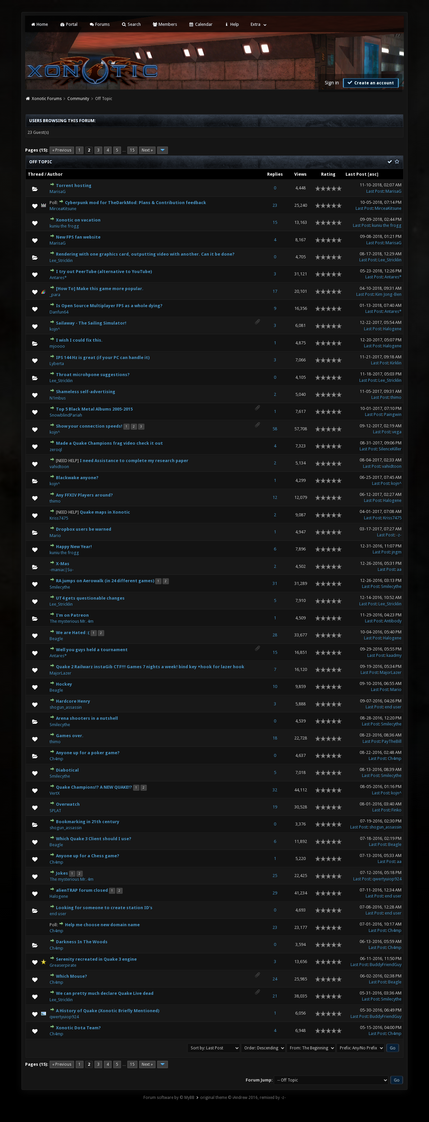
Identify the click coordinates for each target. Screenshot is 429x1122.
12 (274, 497)
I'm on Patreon (72, 615)
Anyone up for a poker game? (88, 752)
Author (55, 174)
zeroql (56, 449)
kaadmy (394, 655)
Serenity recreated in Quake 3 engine (96, 959)
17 (274, 291)
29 (274, 892)
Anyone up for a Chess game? (87, 855)
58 (274, 428)
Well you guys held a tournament (92, 649)
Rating (328, 174)
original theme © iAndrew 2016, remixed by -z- (243, 1097)
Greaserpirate (63, 965)
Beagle (56, 638)
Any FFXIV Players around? (84, 495)
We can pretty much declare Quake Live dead (105, 993)
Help (231, 24)
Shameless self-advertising (85, 391)
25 (274, 875)
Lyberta (57, 363)
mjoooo (57, 346)
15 (132, 150)
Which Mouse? (71, 976)
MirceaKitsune (63, 208)
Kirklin (396, 362)
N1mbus (58, 398)
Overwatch (68, 804)
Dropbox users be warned (83, 529)
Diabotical (67, 770)
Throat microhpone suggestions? (93, 374)
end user (393, 706)
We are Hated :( (72, 632)
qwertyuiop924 (387, 878)
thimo (396, 397)
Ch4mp (56, 758)
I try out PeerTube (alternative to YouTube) (104, 271)
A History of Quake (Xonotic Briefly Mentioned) (107, 1010)
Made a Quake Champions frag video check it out (109, 443)
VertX (55, 793)
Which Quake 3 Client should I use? (93, 838)
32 (274, 789)
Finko (396, 809)
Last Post (356, 174)
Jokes (62, 873)
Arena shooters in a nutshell (87, 718)
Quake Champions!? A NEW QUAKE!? (94, 787)
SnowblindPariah (66, 415)
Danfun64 (59, 312)
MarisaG (58, 191)
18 (274, 738)
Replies (275, 174)
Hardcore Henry (73, 701)
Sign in (332, 82)
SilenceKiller (390, 448)
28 (274, 634)
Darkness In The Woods (82, 941)
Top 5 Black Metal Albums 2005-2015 (94, 409)
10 (274, 686)
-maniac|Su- (62, 569)
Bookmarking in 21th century (87, 821)
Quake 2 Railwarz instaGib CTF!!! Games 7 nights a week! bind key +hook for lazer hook (150, 666)
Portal (68, 24)
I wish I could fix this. (79, 340)
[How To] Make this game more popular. (99, 288)
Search (130, 24)
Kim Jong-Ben (388, 294)
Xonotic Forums (47, 98)
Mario (55, 535)
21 (274, 996)
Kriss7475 (59, 518)
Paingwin (393, 414)
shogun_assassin (66, 707)
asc (373, 174)
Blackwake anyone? (77, 477)
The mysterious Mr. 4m (72, 621)
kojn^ (55, 329)
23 (274, 205)
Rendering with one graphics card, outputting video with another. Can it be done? (145, 254)
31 (274, 583)
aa (399, 569)
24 (274, 978)
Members (164, 24)
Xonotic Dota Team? (78, 1027)
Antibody (393, 620)
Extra (255, 24)
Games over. (69, 735)
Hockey (64, 684)
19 (274, 806)
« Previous (61, 150)
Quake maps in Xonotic (105, 512)
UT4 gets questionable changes (90, 598)
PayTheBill (392, 741)
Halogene (392, 328)
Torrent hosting (73, 185)
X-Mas (62, 563)
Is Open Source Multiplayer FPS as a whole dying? (109, 305)
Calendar (200, 24)
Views (300, 174)
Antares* (58, 277)
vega (397, 431)
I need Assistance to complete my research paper (134, 460)
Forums (99, 24)
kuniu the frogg (64, 226)
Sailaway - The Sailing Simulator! (91, 323)
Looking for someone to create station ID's (104, 907)
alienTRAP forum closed (82, 890)
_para (55, 294)
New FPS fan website (78, 237)
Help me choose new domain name (102, 924)
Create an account (370, 82)
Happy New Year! (74, 546)
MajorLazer (60, 673)
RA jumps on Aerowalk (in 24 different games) (105, 580)
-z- (399, 534)
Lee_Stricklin (61, 260)
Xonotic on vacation (78, 220)
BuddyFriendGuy (386, 964)
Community (78, 98)
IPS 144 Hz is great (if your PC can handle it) (102, 357)
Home (39, 24)
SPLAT (55, 810)
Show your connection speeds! (89, 426)
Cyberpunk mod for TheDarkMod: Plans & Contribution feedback (135, 202)
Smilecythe (60, 587)
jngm (397, 551)
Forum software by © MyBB (168, 1097)
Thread (36, 174)
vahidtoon (59, 466)
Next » (147, 150)
